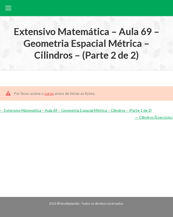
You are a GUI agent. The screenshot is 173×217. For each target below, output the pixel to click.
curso (49, 93)
